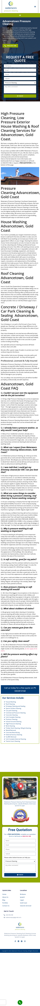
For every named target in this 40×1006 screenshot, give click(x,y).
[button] (35, 6)
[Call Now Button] (20, 1002)
